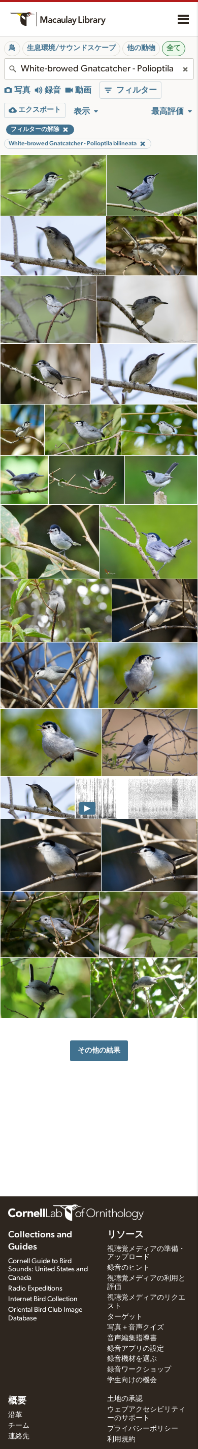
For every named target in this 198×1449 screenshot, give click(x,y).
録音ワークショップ (139, 1369)
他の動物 (141, 48)
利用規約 (121, 1439)
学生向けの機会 (132, 1380)
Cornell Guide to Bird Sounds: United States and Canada (48, 1270)
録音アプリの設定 (135, 1348)
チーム (18, 1425)
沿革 (15, 1415)
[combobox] (99, 69)
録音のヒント (128, 1267)
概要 (17, 1400)
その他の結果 (99, 1050)
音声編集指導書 (132, 1338)
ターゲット (125, 1316)
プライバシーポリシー (142, 1428)
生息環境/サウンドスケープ (71, 48)
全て (174, 48)
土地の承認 (125, 1398)
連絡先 (18, 1436)
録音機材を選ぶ (132, 1358)
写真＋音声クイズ (135, 1327)
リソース (125, 1234)
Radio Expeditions (35, 1288)
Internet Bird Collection (43, 1299)
